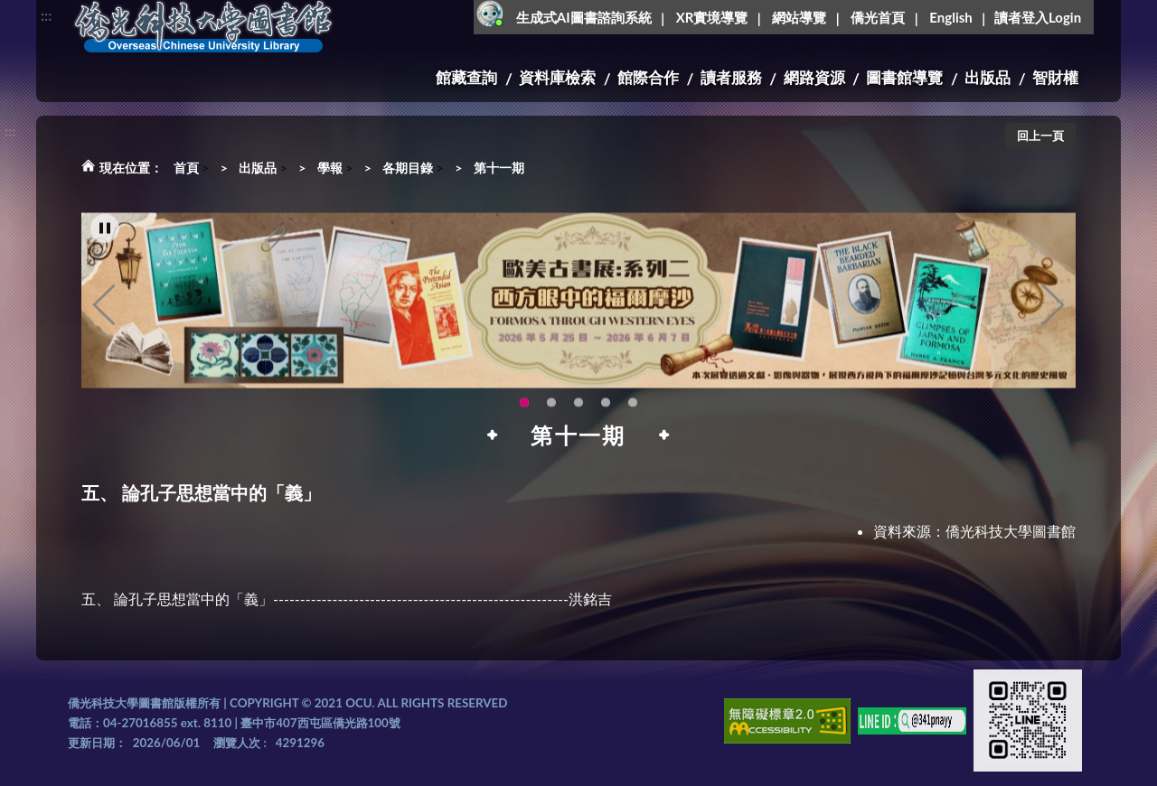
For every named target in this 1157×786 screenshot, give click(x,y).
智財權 (1055, 77)
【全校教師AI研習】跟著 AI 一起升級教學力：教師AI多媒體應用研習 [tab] (551, 418)
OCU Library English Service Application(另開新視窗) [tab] (605, 418)
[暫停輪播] (104, 243)
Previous (104, 321)
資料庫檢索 (557, 77)
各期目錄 (407, 167)
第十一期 (499, 167)
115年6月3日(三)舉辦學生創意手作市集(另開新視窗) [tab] (578, 418)
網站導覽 (799, 17)
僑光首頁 (878, 17)
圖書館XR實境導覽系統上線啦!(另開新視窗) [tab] (632, 418)
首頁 (186, 167)
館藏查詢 (466, 77)
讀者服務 (731, 77)
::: (46, 14)
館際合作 (648, 77)
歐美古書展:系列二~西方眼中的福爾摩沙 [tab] (524, 418)
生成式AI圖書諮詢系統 (584, 17)
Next (1053, 321)
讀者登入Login (1037, 17)
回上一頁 (1040, 135)
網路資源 (814, 77)
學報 (330, 167)
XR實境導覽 (712, 17)
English (950, 17)
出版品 (987, 77)
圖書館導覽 (904, 77)
